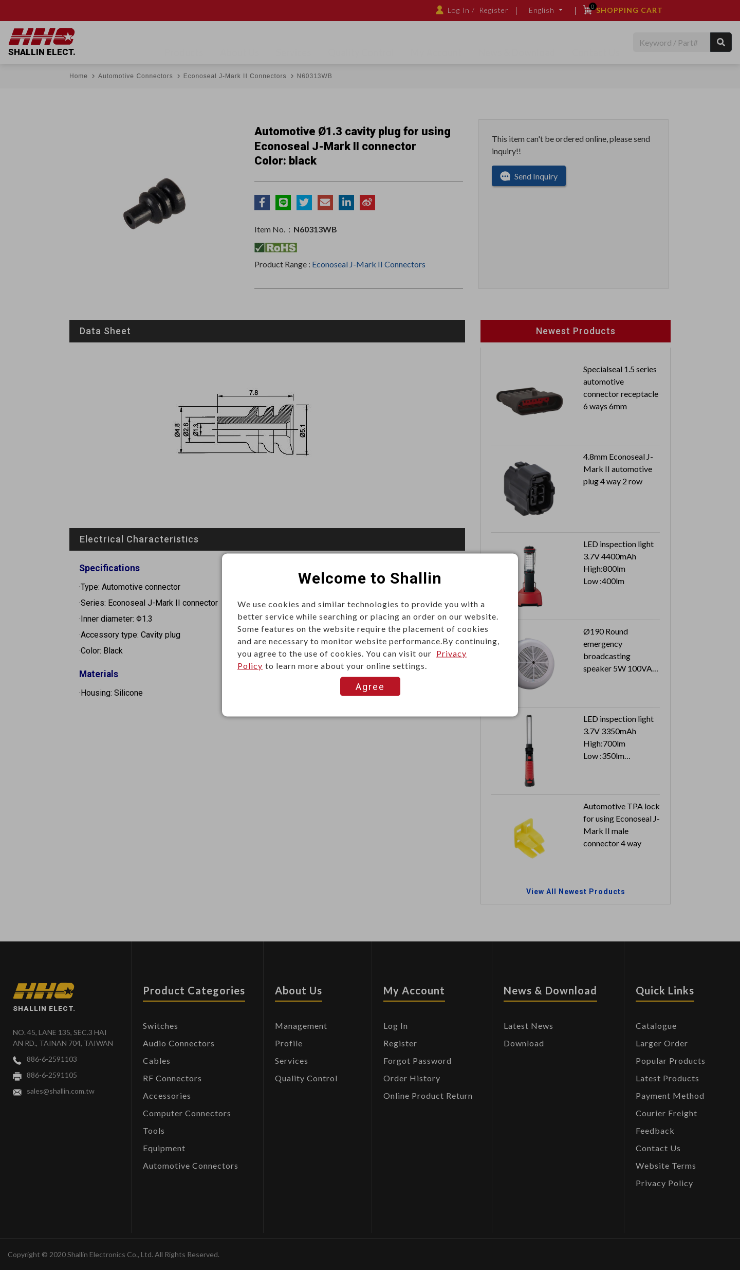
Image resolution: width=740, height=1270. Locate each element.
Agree (370, 686)
